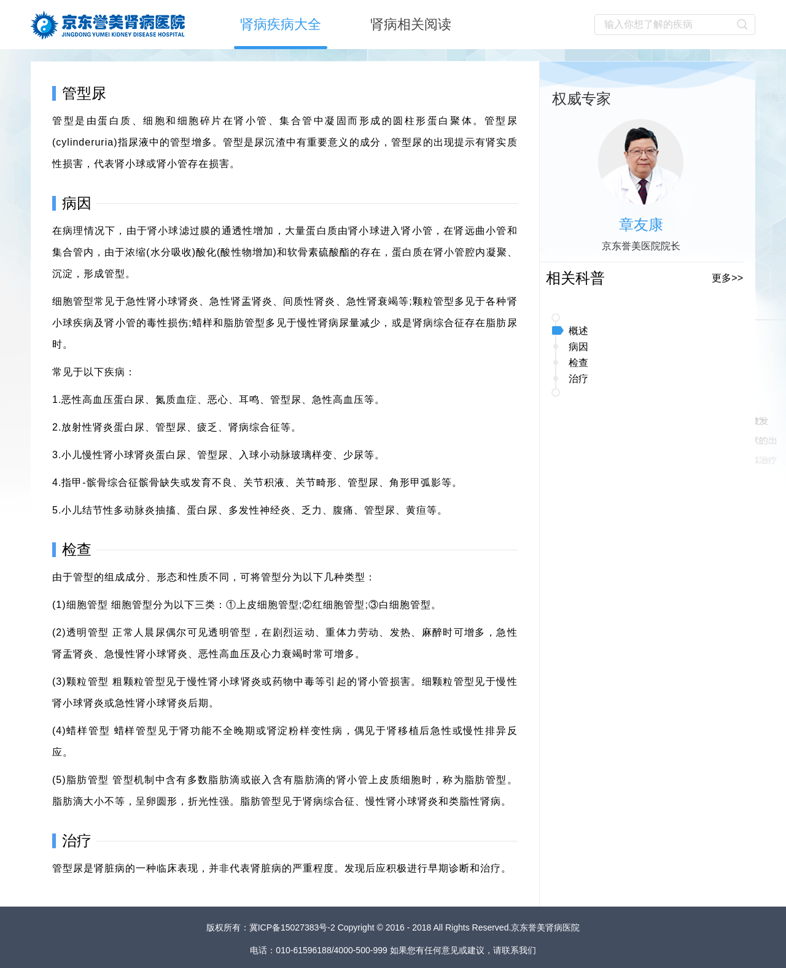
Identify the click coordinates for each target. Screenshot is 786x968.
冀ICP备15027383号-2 (293, 927)
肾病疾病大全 (280, 24)
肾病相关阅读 (410, 24)
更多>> (727, 278)
